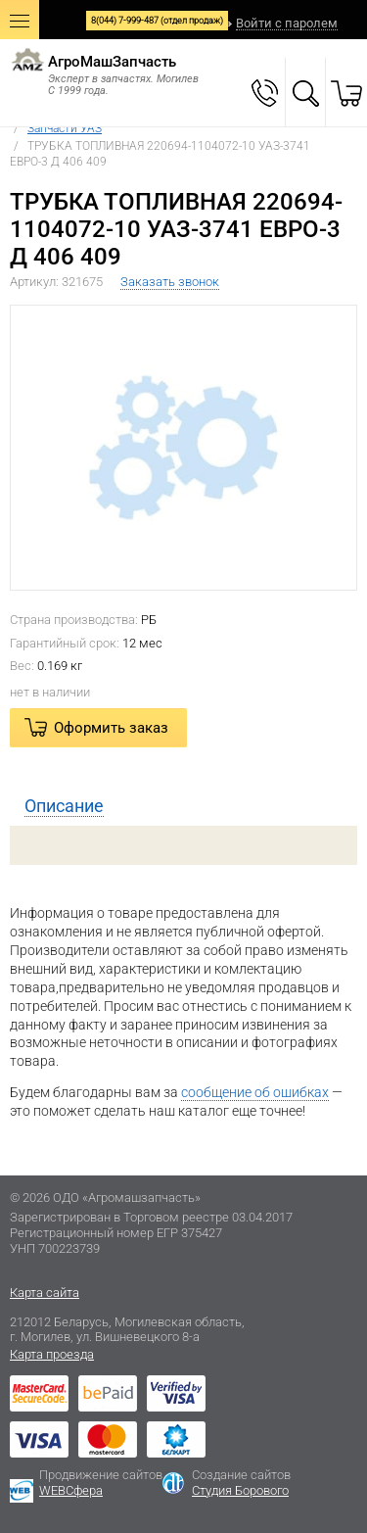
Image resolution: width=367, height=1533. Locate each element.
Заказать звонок (169, 281)
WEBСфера (71, 1490)
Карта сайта (44, 1292)
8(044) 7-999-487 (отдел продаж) (157, 20)
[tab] (183, 806)
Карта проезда (52, 1354)
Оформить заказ (111, 728)
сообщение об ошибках (255, 1092)
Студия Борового (240, 1490)
